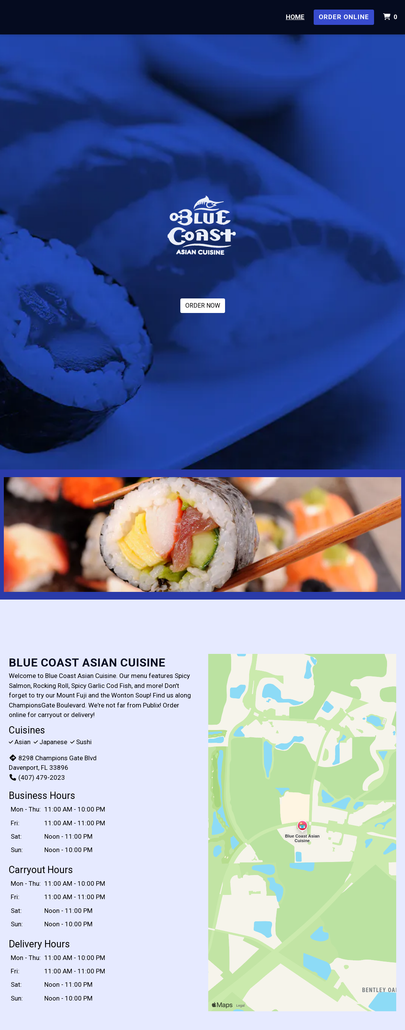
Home (295, 17)
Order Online (344, 17)
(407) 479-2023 (37, 777)
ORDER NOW (202, 305)
